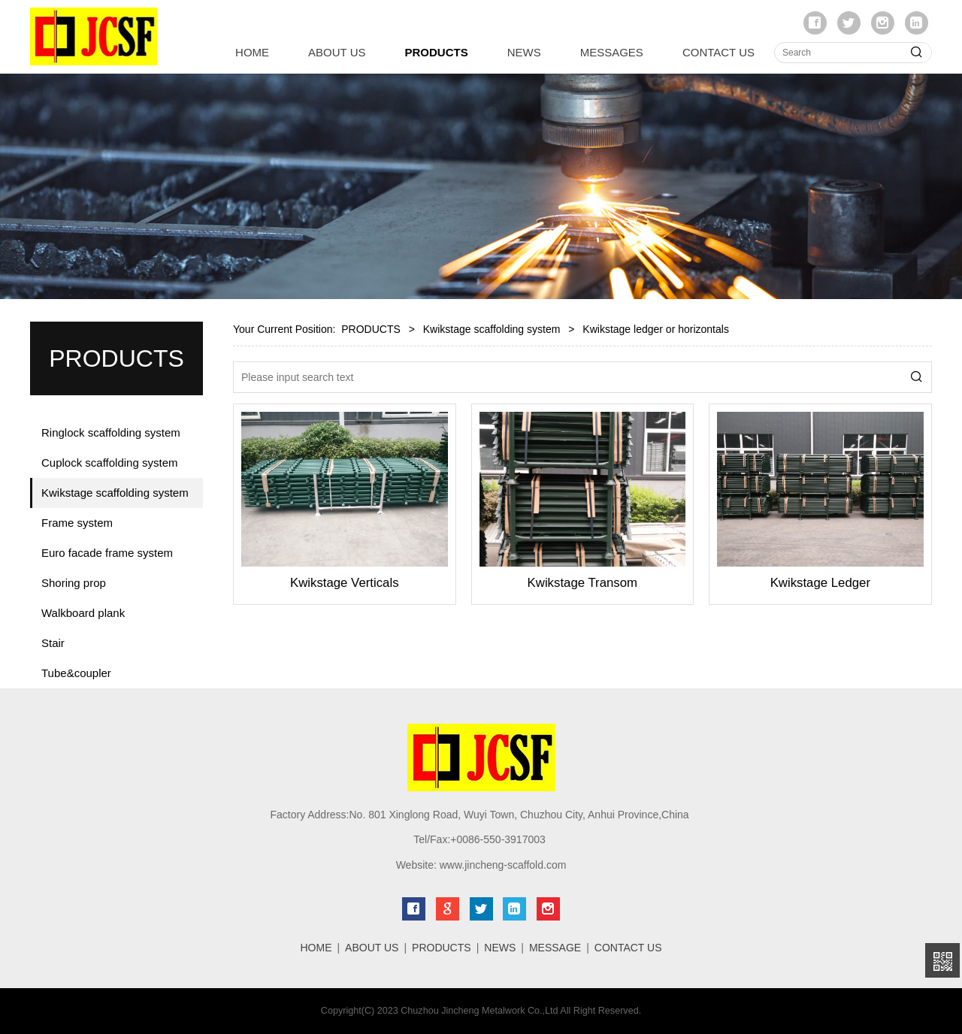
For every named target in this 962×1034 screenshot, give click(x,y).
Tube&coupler (76, 673)
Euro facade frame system (107, 552)
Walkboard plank (83, 612)
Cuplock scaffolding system (109, 462)
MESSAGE (555, 948)
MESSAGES (611, 52)
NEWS (524, 52)
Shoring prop (73, 582)
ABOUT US (336, 52)
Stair (53, 642)
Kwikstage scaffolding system (115, 492)
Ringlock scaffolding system (110, 432)
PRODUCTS (436, 52)
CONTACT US (718, 52)
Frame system (77, 522)
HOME (252, 52)
